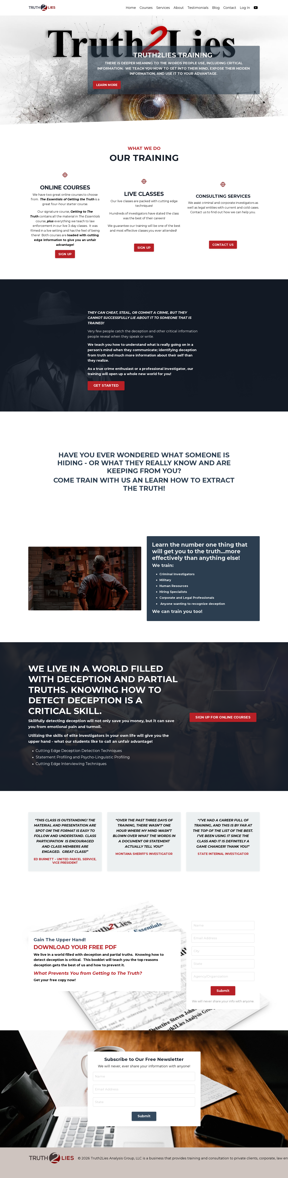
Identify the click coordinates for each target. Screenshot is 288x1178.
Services (163, 8)
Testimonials (197, 8)
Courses (145, 8)
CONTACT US (223, 245)
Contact (229, 8)
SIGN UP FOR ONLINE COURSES (223, 719)
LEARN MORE (107, 85)
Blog (215, 8)
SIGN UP (65, 254)
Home (130, 8)
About (178, 8)
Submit (223, 999)
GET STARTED (106, 386)
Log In (245, 8)
